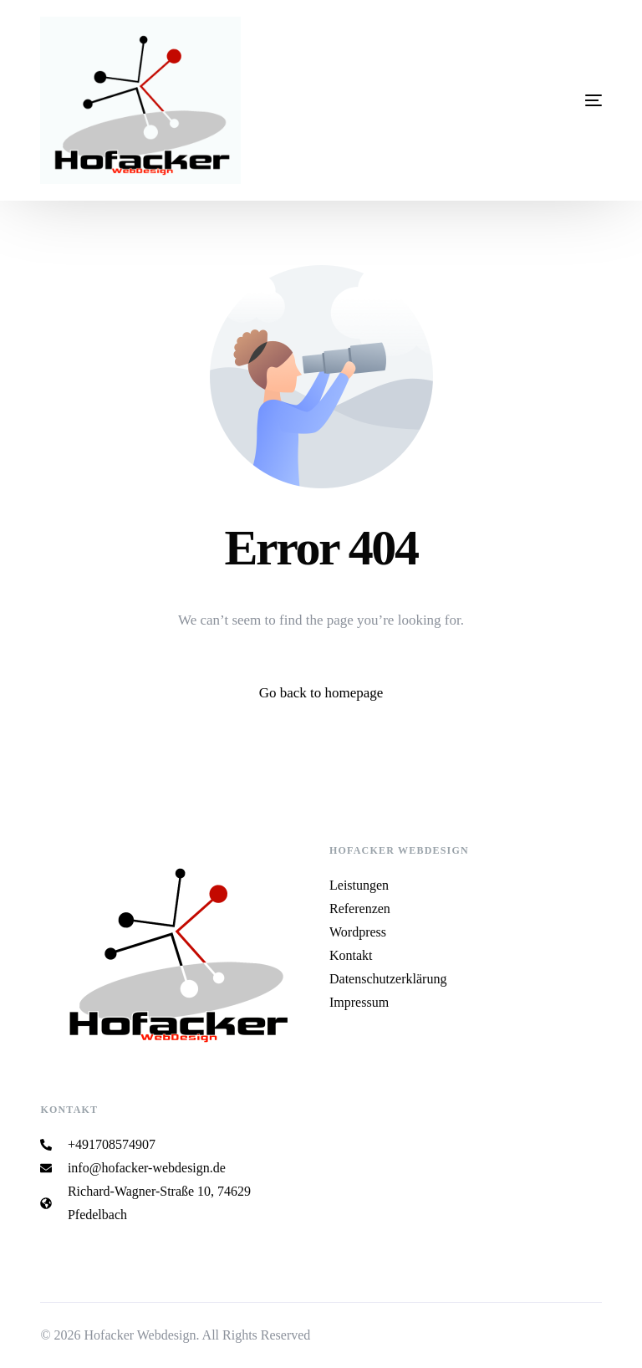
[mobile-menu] (518, 100)
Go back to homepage (321, 693)
